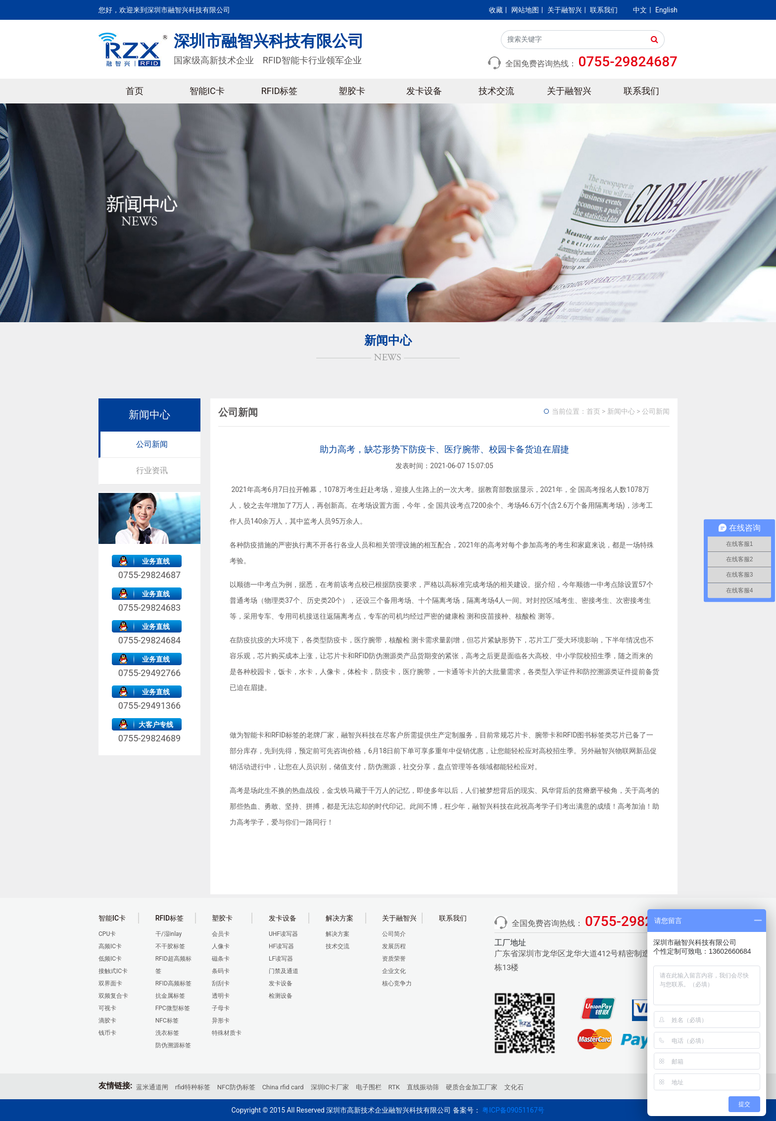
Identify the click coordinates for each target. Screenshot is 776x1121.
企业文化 (394, 971)
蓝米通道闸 (152, 1087)
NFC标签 (167, 1020)
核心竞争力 (397, 983)
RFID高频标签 (173, 983)
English (666, 10)
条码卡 (221, 971)
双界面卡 (110, 983)
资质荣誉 (394, 958)
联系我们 (604, 10)
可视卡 (107, 1008)
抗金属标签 (170, 995)
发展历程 (394, 946)
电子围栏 (369, 1087)
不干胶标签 (170, 946)
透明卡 (221, 995)
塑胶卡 (352, 91)
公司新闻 (152, 444)
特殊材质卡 (227, 1032)
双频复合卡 (113, 995)
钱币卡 (107, 1032)
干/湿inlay (168, 933)
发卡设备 (424, 91)
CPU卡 (107, 933)
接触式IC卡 (113, 971)
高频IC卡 (110, 946)
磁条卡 (221, 958)
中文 (640, 10)
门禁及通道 (283, 971)
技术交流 (496, 91)
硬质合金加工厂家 (471, 1087)
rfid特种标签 (192, 1087)
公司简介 (394, 933)
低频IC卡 (110, 958)
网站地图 (525, 10)
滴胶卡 (107, 1020)
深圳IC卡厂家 (330, 1087)
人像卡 (221, 946)
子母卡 (221, 1008)
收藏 (496, 10)
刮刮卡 (221, 983)
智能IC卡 (207, 91)
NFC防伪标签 (236, 1087)
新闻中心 (621, 411)
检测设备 (280, 995)
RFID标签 (279, 91)
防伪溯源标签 (173, 1045)
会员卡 (221, 933)
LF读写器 (281, 958)
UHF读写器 (283, 933)
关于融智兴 (564, 10)
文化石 (514, 1087)
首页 (135, 91)
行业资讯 (152, 470)
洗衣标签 (167, 1032)
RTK (394, 1087)
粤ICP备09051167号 (513, 1110)
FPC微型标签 (172, 1008)
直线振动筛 (423, 1087)
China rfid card (283, 1087)
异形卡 (221, 1020)
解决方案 (337, 933)
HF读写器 (281, 946)
